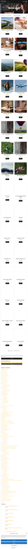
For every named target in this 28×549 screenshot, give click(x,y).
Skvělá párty (3, 1)
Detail (7, 33)
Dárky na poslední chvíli (5, 377)
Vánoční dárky (4, 455)
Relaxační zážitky (4, 426)
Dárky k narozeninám (5, 375)
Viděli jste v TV (4, 456)
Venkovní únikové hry (6, 454)
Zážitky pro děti (4, 484)
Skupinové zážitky (4, 435)
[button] (26, 533)
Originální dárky (4, 424)
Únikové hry (4, 450)
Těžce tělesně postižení (6, 487)
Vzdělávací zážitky (5, 463)
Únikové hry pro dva (6, 451)
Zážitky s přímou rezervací (6, 493)
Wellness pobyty (4, 464)
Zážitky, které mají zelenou (6, 500)
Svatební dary (4, 442)
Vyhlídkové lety (5, 402)
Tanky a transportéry (6, 474)
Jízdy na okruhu (5, 469)
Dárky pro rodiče (5, 381)
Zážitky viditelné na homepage (6, 499)
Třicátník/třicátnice (5, 449)
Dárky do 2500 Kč (4, 371)
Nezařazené (4, 418)
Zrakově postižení (5, 488)
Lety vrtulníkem (5, 400)
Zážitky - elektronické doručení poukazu (8, 479)
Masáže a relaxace (5, 407)
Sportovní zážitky (4, 437)
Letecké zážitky (4, 399)
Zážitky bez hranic (5, 481)
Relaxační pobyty (5, 476)
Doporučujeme (4, 392)
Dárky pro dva (4, 378)
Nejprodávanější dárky (5, 413)
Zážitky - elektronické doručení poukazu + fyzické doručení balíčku (12, 480)
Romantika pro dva (5, 430)
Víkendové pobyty (4, 457)
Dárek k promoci (4, 370)
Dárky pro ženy (4, 383)
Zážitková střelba (5, 462)
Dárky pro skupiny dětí (6, 389)
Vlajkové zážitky (4, 460)
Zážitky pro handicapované (6, 485)
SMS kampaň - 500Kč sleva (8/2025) (7, 436)
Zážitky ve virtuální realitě (6, 498)
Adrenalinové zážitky (5, 369)
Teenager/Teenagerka (5, 443)
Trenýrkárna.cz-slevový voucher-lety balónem (9, 447)
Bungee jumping (5, 438)
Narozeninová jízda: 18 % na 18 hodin (7, 412)
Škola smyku (5, 472)
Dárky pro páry (5, 380)
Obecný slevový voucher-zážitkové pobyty (8, 423)
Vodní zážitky (5, 441)
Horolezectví (5, 439)
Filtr (12, 363)
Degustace (4, 395)
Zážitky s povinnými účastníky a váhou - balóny (9, 491)
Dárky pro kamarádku (6, 384)
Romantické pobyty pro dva (6, 429)
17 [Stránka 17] (16, 350)
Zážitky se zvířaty (4, 494)
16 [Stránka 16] (14, 350)
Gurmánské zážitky (5, 394)
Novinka (3, 419)
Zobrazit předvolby (14, 545)
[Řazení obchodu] (20, 15)
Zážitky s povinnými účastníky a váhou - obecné (9, 492)
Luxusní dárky (4, 406)
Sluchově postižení (6, 486)
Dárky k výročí (4, 376)
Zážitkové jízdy (4, 468)
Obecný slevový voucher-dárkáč (7, 420)
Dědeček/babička (4, 387)
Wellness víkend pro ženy (6, 467)
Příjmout (14, 540)
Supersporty (5, 473)
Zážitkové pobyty (4, 475)
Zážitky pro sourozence (6, 390)
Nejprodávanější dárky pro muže (7, 414)
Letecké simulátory (6, 433)
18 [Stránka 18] (17, 350)
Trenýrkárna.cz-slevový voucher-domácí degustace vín (10, 445)
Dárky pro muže (4, 382)
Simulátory (3, 432)
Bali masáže (5, 408)
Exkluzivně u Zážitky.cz (5, 393)
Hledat (12, 358)
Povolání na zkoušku (5, 425)
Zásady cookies (13, 547)
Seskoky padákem (6, 401)
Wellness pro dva (4, 466)
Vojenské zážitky (4, 461)
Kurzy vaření (5, 396)
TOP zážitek (4, 444)
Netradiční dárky (4, 417)
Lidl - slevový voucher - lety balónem (7, 405)
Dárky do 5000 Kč (4, 374)
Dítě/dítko (3, 388)
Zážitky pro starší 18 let (5, 490)
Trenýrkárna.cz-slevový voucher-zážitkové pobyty (9, 448)
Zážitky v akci (4, 497)
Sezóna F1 (3, 431)
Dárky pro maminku (6, 386)
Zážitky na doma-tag (5, 482)
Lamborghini (5, 470)
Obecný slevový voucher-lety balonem (7, 421)
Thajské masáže (5, 411)
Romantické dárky (4, 427)
